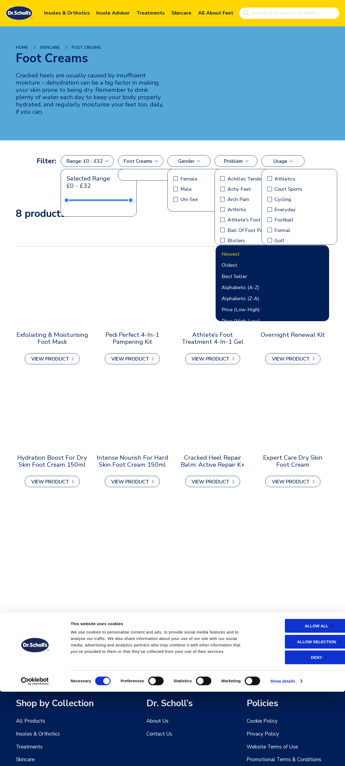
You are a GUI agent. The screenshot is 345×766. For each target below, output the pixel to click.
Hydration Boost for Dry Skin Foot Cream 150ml (52, 460)
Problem (233, 161)
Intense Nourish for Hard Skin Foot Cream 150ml (132, 460)
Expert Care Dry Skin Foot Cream (293, 460)
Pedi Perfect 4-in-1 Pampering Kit (132, 338)
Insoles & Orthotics (66, 12)
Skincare (181, 12)
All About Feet (216, 12)
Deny (298, 731)
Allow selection (298, 716)
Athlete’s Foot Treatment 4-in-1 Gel (212, 338)
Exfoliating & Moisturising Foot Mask (52, 338)
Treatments (150, 12)
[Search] (245, 12)
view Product (50, 358)
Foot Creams (138, 161)
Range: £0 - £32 (85, 161)
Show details (282, 755)
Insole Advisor (113, 12)
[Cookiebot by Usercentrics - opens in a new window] (34, 755)
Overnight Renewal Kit (293, 335)
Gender (186, 161)
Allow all (298, 700)
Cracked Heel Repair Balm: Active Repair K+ (213, 460)
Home (22, 47)
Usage (280, 161)
